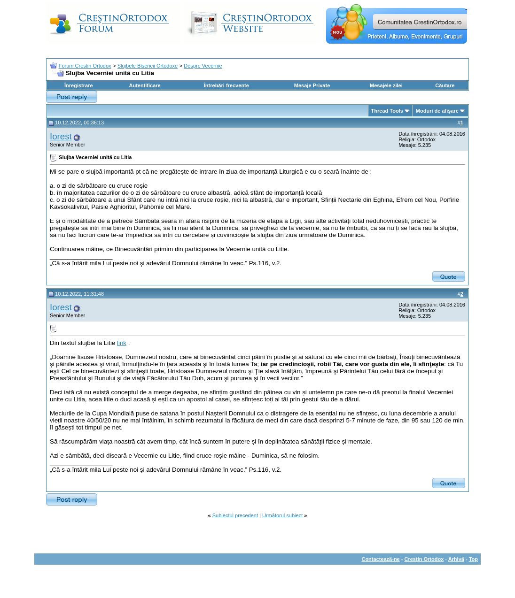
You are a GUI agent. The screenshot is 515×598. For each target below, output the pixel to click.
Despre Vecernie (203, 66)
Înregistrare (78, 85)
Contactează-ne (380, 559)
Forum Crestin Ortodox (85, 66)
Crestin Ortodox (424, 559)
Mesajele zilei (386, 85)
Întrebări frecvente (226, 85)
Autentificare (144, 85)
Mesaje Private (312, 85)
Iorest (61, 136)
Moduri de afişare (437, 111)
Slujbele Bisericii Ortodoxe (147, 66)
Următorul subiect (282, 515)
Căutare (444, 85)
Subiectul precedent (235, 515)
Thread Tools (387, 111)
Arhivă (456, 559)
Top (473, 559)
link (121, 342)
